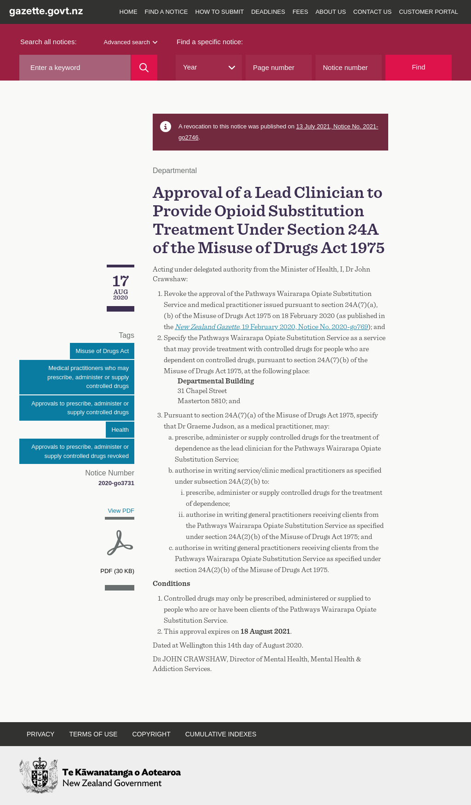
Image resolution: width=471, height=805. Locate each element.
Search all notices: (48, 42)
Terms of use (93, 734)
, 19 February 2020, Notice (271, 326)
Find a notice (166, 11)
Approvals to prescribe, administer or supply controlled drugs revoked (80, 451)
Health (120, 429)
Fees (300, 11)
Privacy (40, 734)
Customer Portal (428, 11)
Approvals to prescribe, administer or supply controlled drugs (80, 408)
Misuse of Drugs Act (102, 350)
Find (418, 67)
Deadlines (268, 11)
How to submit (219, 11)
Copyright (151, 734)
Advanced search (130, 42)
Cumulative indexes (221, 734)
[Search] (144, 68)
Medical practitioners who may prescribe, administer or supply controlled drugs (88, 377)
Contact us (372, 11)
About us (331, 11)
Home (129, 11)
